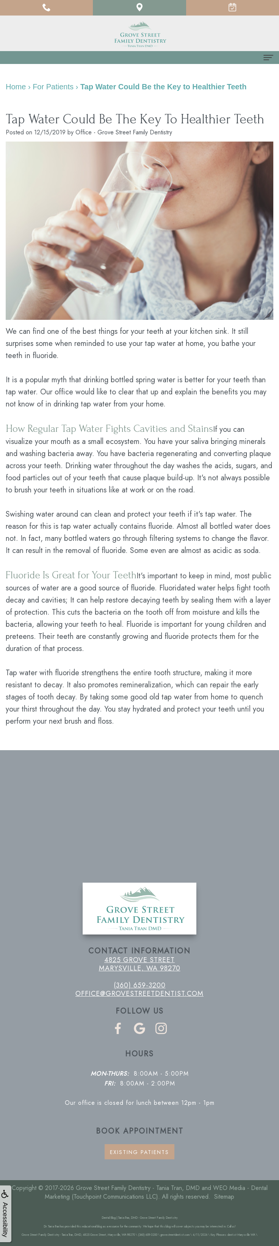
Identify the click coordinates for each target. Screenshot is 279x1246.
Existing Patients (139, 1152)
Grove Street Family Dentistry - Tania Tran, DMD (138, 1188)
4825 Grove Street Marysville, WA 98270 (139, 964)
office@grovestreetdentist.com (139, 993)
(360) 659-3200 (140, 985)
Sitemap (224, 1196)
